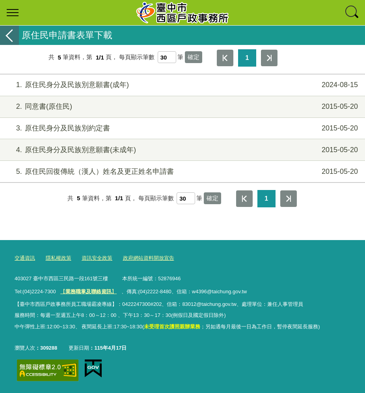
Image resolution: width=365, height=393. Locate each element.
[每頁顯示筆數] (167, 57)
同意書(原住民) (181, 106)
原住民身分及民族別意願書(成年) (181, 85)
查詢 (352, 12)
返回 (9, 35)
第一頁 (225, 58)
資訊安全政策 (97, 258)
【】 (88, 291)
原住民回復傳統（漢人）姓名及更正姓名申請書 (181, 171)
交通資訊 (25, 258)
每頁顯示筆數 (137, 57)
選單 (12, 12)
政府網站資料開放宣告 (148, 258)
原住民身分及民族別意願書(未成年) (181, 150)
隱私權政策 (58, 258)
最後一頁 (269, 58)
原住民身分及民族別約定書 (181, 128)
